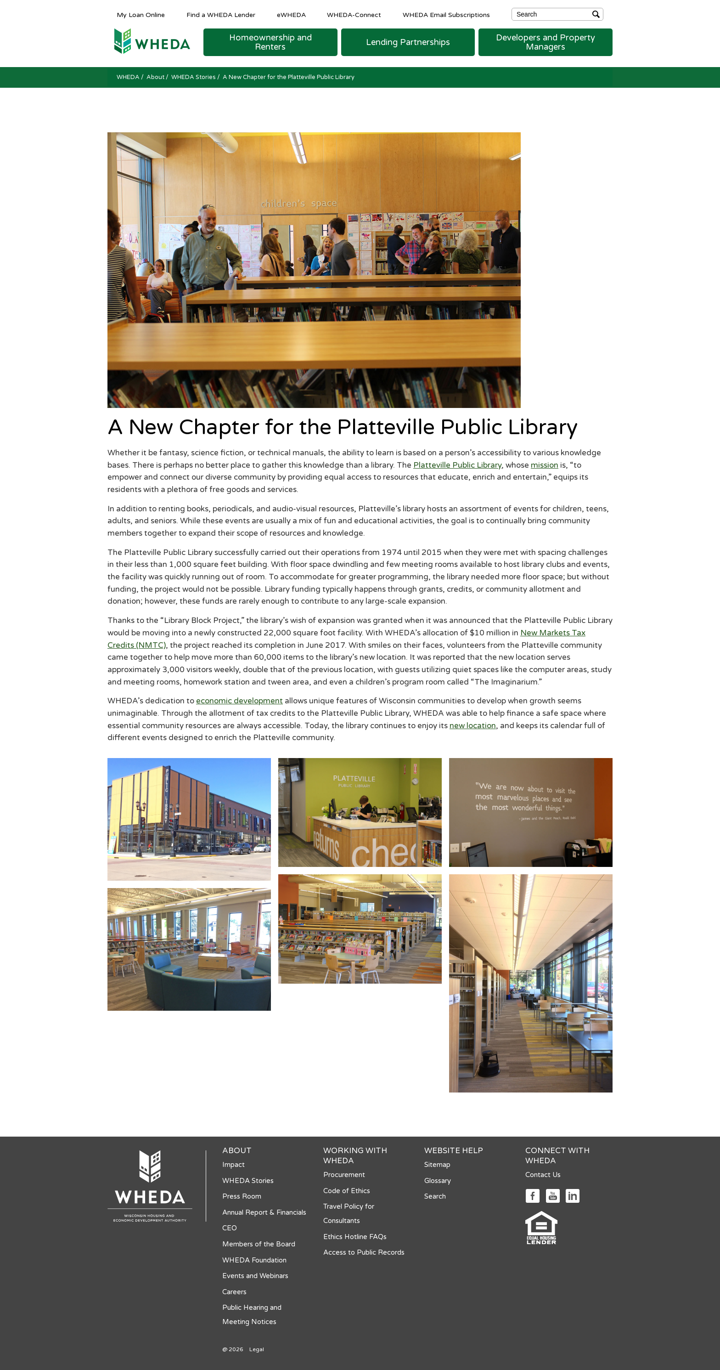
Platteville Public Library (457, 465)
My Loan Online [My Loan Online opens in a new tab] (141, 14)
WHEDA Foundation (254, 1260)
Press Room (241, 1196)
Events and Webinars (255, 1276)
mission (544, 465)
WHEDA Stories (194, 77)
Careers (234, 1292)
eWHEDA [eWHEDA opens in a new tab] (291, 14)
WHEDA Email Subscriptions (446, 14)
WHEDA (129, 77)
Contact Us (543, 1175)
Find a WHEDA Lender (220, 14)
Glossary (437, 1181)
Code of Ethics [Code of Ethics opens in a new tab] (346, 1191)
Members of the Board (258, 1244)
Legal (256, 1349)
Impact (233, 1165)
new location (473, 725)
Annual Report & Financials (264, 1212)
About (156, 77)
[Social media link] (532, 1195)
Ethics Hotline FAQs (355, 1237)
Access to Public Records (364, 1252)
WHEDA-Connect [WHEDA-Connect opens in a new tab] (354, 14)
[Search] (557, 14)
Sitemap (437, 1165)
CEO (229, 1228)
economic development (239, 701)
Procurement (344, 1175)
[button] (270, 42)
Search (435, 1196)
